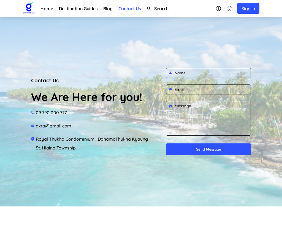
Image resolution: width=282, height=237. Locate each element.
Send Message (208, 149)
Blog (108, 8)
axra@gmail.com (53, 126)
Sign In (248, 8)
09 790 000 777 (51, 112)
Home (46, 8)
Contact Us (129, 8)
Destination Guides (78, 8)
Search (158, 8)
